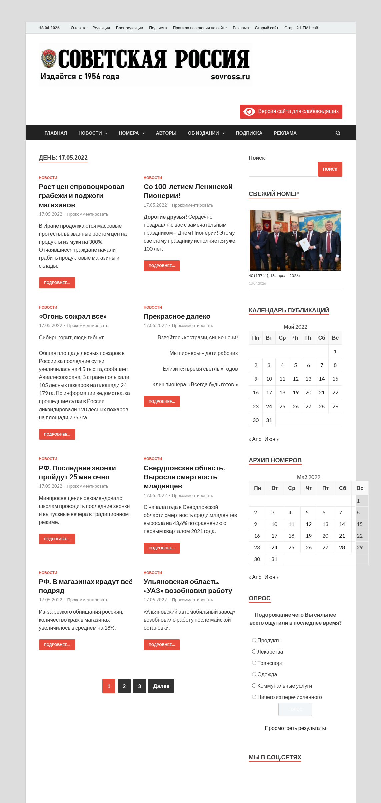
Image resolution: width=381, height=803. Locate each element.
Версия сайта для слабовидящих (291, 111)
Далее (161, 686)
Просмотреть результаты (295, 728)
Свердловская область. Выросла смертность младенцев (184, 476)
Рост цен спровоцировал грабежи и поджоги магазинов (82, 195)
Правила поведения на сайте (200, 27)
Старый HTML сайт (302, 27)
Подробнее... (54, 281)
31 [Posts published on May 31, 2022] (274, 559)
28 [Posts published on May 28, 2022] (342, 547)
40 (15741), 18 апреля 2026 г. (275, 275)
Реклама (241, 27)
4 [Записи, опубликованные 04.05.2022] (282, 365)
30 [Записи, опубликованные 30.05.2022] (256, 420)
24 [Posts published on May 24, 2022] (274, 547)
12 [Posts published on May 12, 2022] (309, 524)
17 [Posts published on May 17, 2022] (274, 535)
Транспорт (270, 663)
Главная (56, 133)
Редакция (101, 27)
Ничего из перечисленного (289, 697)
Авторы (166, 133)
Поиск (257, 157)
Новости (90, 133)
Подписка (158, 27)
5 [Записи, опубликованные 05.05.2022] (295, 365)
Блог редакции (129, 27)
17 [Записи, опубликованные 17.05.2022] (269, 392)
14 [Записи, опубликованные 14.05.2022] (322, 378)
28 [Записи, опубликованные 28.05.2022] (322, 406)
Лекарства (270, 651)
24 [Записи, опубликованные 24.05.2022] (269, 406)
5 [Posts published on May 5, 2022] (307, 512)
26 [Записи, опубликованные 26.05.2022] (296, 406)
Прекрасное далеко (177, 316)
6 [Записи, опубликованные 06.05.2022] (308, 365)
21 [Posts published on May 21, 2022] (342, 535)
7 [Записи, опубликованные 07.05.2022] (321, 365)
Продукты (269, 640)
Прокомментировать (87, 214)
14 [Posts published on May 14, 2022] (342, 524)
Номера (129, 133)
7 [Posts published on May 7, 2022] (340, 512)
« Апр (255, 439)
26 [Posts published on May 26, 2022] (309, 547)
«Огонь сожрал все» (73, 316)
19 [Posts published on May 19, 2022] (309, 535)
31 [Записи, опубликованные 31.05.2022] (269, 420)
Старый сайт (267, 27)
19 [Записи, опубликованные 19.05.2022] (296, 392)
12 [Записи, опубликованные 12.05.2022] (296, 378)
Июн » (271, 439)
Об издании (203, 133)
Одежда (267, 674)
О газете (79, 27)
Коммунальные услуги (284, 685)
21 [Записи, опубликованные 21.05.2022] (322, 392)
